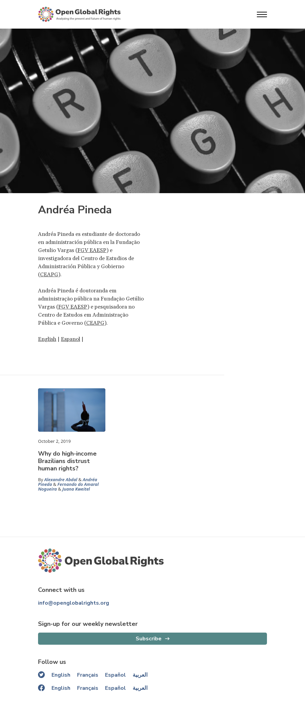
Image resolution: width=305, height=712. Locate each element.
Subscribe (149, 638)
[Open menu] (262, 14)
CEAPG (49, 274)
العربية (140, 675)
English (47, 339)
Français (87, 675)
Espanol (70, 339)
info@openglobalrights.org (73, 603)
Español (115, 675)
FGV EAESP (91, 250)
